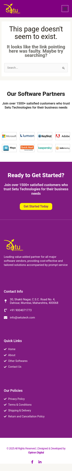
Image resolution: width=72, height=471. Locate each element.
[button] (65, 8)
